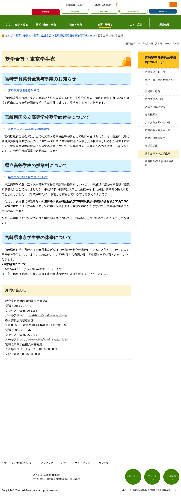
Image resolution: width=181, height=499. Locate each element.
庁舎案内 (171, 476)
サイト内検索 (119, 5)
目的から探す (75, 11)
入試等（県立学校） (156, 106)
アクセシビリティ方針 (53, 463)
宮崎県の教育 (152, 91)
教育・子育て (23, 35)
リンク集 (104, 463)
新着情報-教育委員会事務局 (159, 163)
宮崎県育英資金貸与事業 (23, 90)
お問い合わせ (133, 476)
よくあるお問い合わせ (157, 122)
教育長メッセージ (155, 72)
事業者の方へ (163, 11)
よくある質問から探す (134, 11)
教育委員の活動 (154, 99)
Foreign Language (103, 4)
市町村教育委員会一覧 (157, 130)
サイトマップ (82, 463)
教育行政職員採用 (155, 138)
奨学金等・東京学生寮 (157, 153)
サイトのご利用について (18, 463)
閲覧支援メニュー (75, 4)
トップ (9, 35)
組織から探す (104, 11)
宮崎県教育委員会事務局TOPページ (74, 35)
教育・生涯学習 (42, 35)
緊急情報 (45, 12)
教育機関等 (151, 114)
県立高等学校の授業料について (28, 177)
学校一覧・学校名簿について (160, 82)
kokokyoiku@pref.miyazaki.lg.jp (48, 339)
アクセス (152, 476)
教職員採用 (151, 145)
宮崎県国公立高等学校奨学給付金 (29, 129)
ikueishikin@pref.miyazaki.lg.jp (47, 315)
